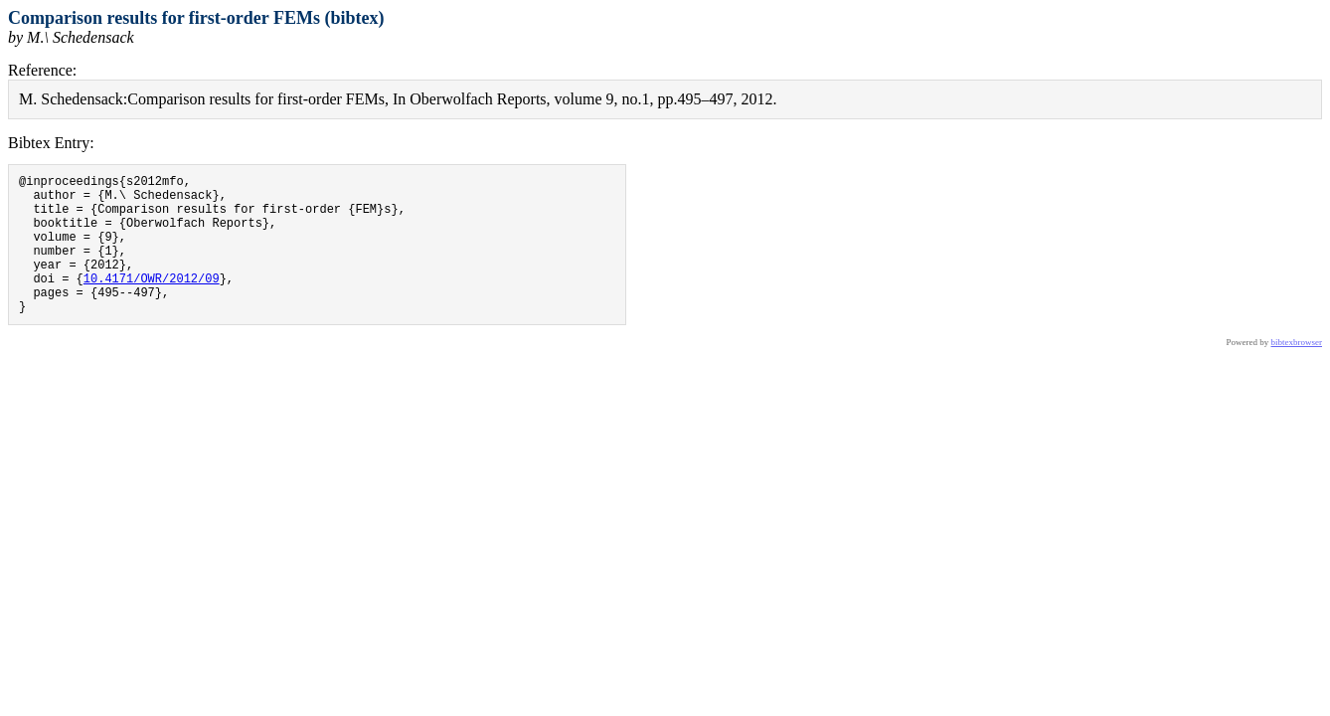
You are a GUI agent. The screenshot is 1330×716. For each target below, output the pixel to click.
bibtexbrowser (1297, 372)
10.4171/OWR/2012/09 (151, 301)
